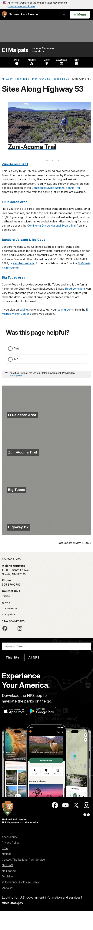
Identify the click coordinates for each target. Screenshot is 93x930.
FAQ (6, 602)
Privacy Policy (10, 842)
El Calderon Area (14, 202)
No (16, 359)
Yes (16, 348)
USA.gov (7, 887)
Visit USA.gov (12, 903)
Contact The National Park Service (23, 859)
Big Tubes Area (13, 277)
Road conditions (75, 288)
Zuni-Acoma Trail (15, 164)
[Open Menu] (80, 15)
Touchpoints (16, 375)
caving (24, 309)
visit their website (24, 263)
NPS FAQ (7, 865)
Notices (6, 853)
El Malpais (15, 50)
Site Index (10, 608)
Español (8, 614)
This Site (12, 657)
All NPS (33, 657)
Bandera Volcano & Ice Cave (23, 240)
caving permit (66, 309)
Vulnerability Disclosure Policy (20, 882)
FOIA (5, 848)
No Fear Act (9, 870)
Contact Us (10, 591)
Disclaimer (8, 876)
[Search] (46, 646)
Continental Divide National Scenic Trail (56, 187)
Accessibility (9, 837)
